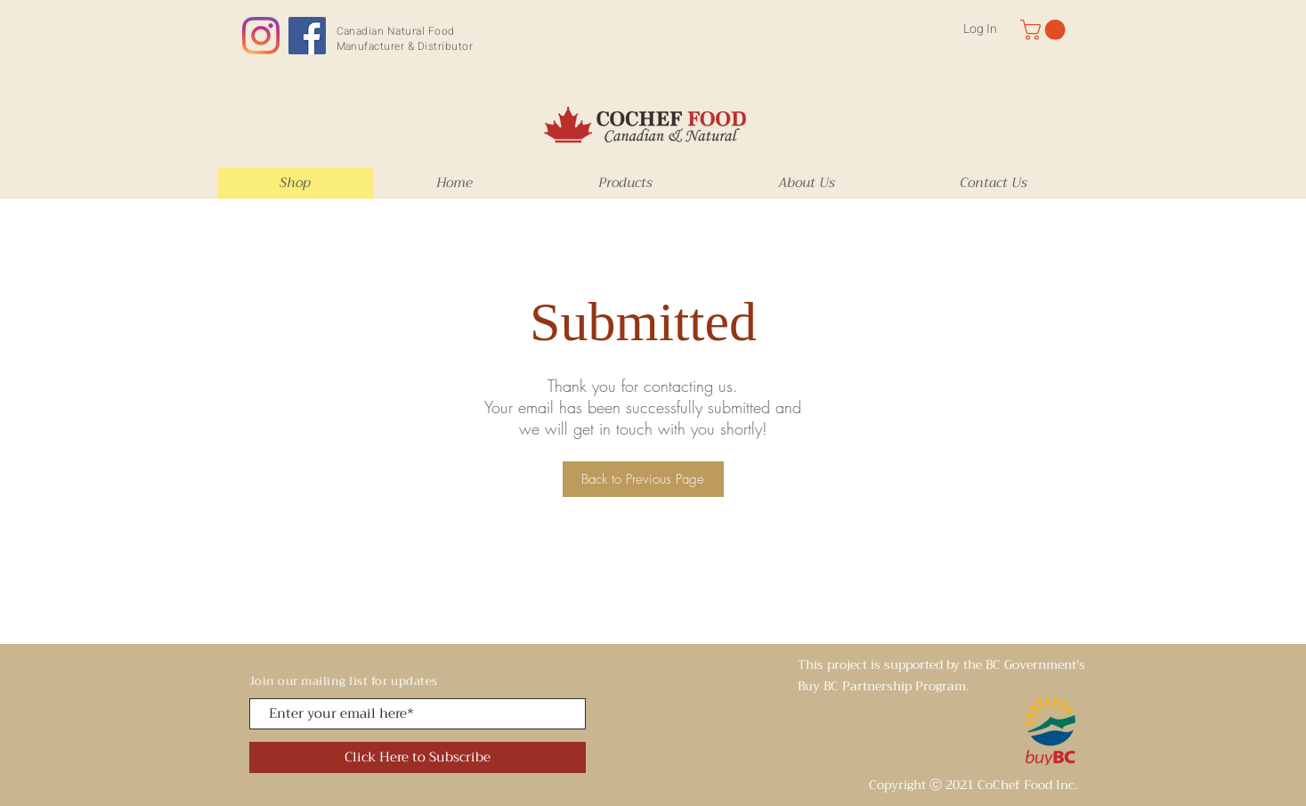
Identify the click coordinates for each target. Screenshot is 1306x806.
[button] (1045, 30)
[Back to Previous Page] (643, 479)
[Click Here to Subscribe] (417, 757)
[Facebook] (307, 35)
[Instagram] (261, 35)
